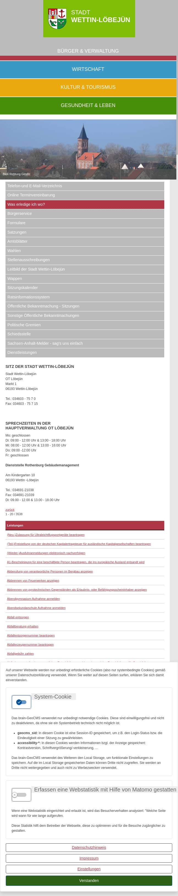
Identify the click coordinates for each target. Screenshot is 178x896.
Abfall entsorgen (18, 617)
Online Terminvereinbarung (31, 195)
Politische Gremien (24, 325)
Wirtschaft (88, 69)
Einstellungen (88, 869)
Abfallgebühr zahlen (20, 653)
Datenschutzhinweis (89, 847)
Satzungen (16, 232)
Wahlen (14, 250)
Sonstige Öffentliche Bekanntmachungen (43, 315)
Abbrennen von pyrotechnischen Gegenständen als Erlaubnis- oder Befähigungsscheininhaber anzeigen (77, 589)
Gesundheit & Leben (88, 105)
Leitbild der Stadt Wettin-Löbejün (36, 269)
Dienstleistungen (22, 352)
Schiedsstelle (19, 334)
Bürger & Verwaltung (88, 51)
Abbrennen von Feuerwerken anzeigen (33, 580)
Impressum (89, 858)
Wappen (14, 278)
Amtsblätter (17, 241)
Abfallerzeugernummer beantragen (30, 644)
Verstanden (89, 880)
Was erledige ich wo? (26, 204)
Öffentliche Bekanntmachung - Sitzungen (43, 306)
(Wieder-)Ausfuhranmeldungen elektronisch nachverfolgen (46, 553)
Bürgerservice (19, 213)
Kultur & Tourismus (88, 87)
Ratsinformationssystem (28, 297)
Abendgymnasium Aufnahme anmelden (33, 598)
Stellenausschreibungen (28, 260)
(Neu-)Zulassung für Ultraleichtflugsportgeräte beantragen (46, 534)
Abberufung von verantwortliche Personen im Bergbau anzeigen (50, 571)
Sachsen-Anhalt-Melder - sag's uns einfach (45, 343)
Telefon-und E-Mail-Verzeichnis (34, 186)
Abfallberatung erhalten (23, 626)
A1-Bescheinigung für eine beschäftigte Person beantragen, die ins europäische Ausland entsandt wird (76, 562)
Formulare (16, 223)
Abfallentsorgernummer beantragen (31, 635)
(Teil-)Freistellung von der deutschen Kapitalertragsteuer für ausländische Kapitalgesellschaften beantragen (79, 543)
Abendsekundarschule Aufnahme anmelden (36, 607)
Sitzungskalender (22, 287)
